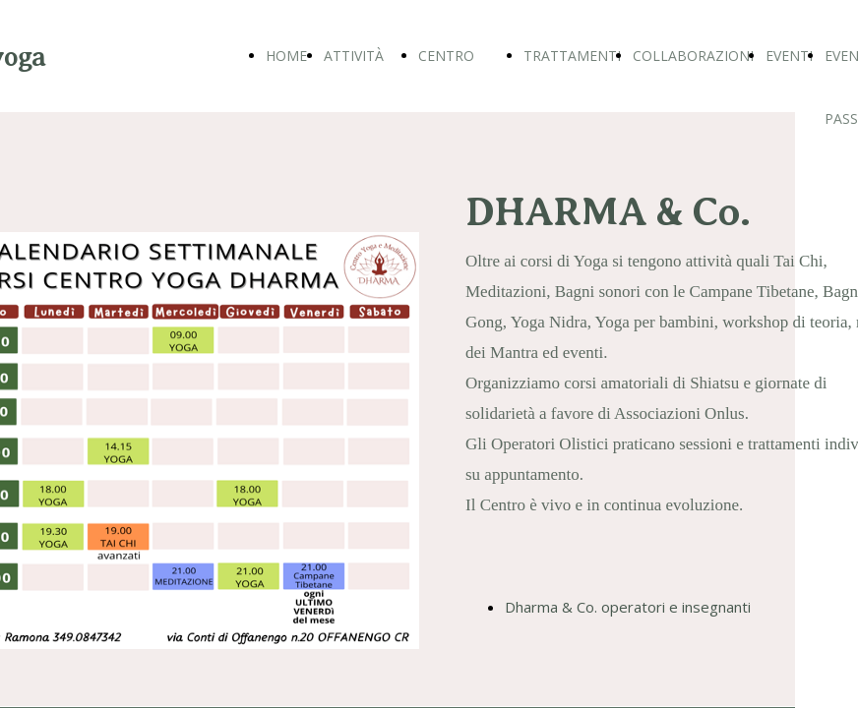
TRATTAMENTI (572, 55)
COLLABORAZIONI (693, 55)
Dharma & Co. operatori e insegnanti (628, 607)
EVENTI (789, 55)
